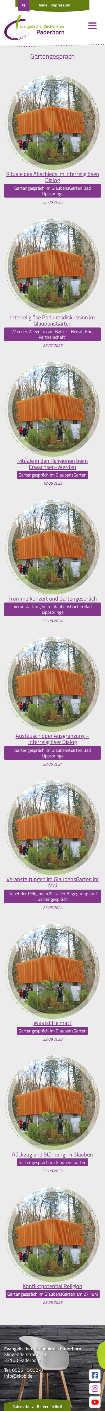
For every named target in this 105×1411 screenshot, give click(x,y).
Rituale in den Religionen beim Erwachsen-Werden (52, 464)
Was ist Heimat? (53, 1023)
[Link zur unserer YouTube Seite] (95, 1402)
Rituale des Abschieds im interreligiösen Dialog (52, 177)
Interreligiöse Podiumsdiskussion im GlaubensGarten (52, 320)
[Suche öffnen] (24, 6)
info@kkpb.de (18, 1376)
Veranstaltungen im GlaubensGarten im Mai (52, 882)
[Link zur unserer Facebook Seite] (95, 1375)
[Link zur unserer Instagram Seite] (95, 1388)
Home (42, 5)
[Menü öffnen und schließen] (92, 26)
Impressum (60, 5)
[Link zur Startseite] (34, 29)
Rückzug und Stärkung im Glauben (52, 1154)
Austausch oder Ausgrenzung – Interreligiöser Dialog (53, 739)
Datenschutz (23, 1406)
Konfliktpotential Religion (52, 1286)
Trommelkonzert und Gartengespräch (52, 598)
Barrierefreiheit (49, 1406)
